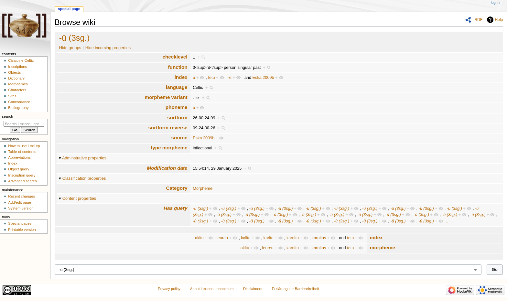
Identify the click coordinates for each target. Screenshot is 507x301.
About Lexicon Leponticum (212, 289)
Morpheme (202, 188)
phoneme (177, 107)
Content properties (79, 198)
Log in (495, 3)
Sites (12, 96)
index (181, 77)
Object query (18, 169)
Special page (69, 9)
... (446, 221)
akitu (199, 238)
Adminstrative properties (84, 158)
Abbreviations (19, 157)
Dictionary (16, 78)
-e (230, 77)
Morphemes (17, 84)
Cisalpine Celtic (21, 60)
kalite (246, 238)
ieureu (222, 238)
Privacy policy (169, 289)
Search (7, 116)
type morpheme (169, 147)
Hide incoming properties (108, 48)
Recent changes (21, 196)
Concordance (19, 102)
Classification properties (84, 178)
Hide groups (70, 48)
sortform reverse (167, 127)
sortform (177, 117)
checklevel (174, 56)
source (179, 137)
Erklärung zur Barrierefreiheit (295, 289)
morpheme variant (166, 97)
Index (12, 163)
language (177, 87)
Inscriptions (17, 67)
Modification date (167, 168)
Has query (176, 208)
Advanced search (22, 181)
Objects (14, 72)
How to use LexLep (24, 146)
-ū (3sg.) (74, 37)
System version (20, 208)
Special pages (19, 223)
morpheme (382, 247)
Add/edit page (19, 202)
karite (269, 238)
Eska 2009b (263, 77)
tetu (211, 77)
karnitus (319, 238)
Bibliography (18, 108)
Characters (17, 90)
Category (177, 188)
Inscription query (21, 175)
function (178, 67)
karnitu (292, 238)
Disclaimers (252, 289)
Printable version (22, 229)
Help (499, 19)
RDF (478, 19)
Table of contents (22, 152)
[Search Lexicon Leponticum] (24, 124)
